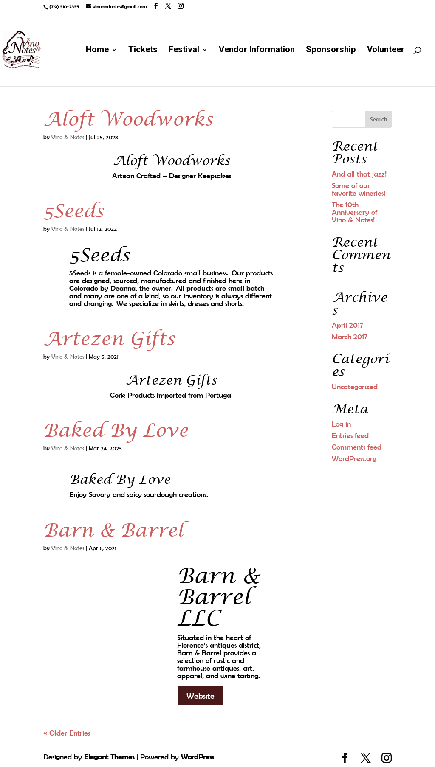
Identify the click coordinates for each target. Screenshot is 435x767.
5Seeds (73, 211)
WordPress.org (354, 458)
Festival (184, 51)
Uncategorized (355, 386)
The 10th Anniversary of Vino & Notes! (354, 212)
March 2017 (349, 336)
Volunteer (385, 51)
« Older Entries (66, 733)
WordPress (197, 757)
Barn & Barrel (113, 530)
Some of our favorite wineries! (358, 189)
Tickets (143, 51)
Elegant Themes (109, 757)
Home (97, 51)
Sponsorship (331, 51)
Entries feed (350, 435)
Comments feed (356, 447)
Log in (341, 424)
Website (200, 695)
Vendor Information (257, 51)
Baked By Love (115, 431)
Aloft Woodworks (128, 120)
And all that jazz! (359, 174)
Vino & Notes (67, 137)
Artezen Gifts (109, 339)
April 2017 (347, 325)
